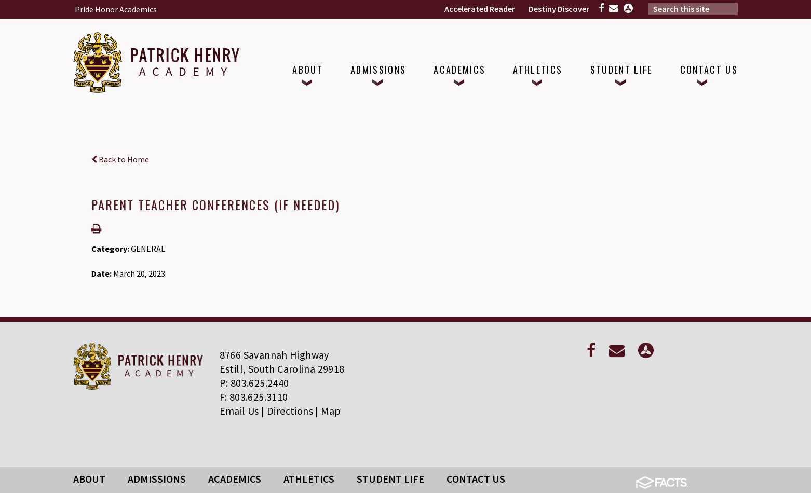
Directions (290, 410)
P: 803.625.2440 (254, 382)
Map (331, 410)
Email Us (239, 410)
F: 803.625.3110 (254, 396)
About (89, 478)
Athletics (308, 478)
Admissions (157, 478)
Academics (234, 478)
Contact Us (476, 478)
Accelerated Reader (479, 9)
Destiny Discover (559, 9)
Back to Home (120, 159)
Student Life (390, 478)
